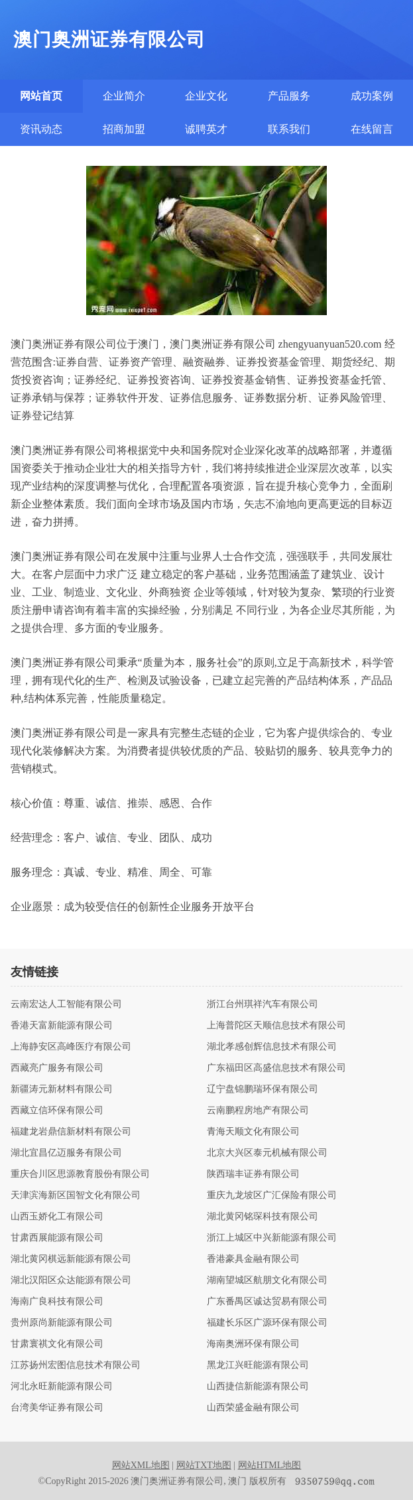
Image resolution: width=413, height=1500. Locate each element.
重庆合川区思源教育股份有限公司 (80, 1174)
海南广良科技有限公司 (57, 1301)
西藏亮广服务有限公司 (57, 1068)
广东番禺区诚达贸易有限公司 (267, 1301)
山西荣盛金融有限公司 (253, 1407)
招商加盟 (124, 129)
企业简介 (124, 96)
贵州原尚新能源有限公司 (62, 1323)
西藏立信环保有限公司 (57, 1110)
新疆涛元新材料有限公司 (62, 1089)
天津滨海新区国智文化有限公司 (76, 1195)
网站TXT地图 (203, 1465)
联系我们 (289, 129)
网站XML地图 (141, 1465)
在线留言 (372, 129)
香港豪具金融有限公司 (253, 1259)
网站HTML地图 (270, 1465)
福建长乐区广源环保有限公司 (267, 1323)
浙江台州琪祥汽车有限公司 (262, 1004)
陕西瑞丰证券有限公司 (253, 1174)
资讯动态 (41, 129)
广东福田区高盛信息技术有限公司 (276, 1068)
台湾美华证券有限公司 (57, 1407)
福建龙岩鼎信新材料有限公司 (71, 1131)
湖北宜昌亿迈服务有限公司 (66, 1153)
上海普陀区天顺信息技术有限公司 (276, 1025)
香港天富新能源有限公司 (62, 1025)
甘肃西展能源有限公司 (57, 1238)
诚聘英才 (206, 129)
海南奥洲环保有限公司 (253, 1344)
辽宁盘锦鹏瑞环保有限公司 (262, 1089)
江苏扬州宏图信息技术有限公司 (76, 1365)
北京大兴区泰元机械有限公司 (267, 1153)
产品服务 (289, 96)
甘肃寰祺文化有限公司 (57, 1344)
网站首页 (41, 96)
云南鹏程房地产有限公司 (258, 1110)
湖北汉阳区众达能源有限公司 (71, 1280)
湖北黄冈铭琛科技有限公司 (262, 1216)
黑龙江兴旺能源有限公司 (258, 1365)
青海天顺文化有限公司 (253, 1131)
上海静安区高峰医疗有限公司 (71, 1047)
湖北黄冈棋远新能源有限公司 (71, 1259)
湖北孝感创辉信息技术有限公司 (272, 1047)
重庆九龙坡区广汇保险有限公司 (272, 1195)
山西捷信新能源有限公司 (258, 1386)
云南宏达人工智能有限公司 (66, 1004)
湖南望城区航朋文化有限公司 (267, 1280)
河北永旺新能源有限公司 (62, 1386)
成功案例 (372, 96)
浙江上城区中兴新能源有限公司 (272, 1238)
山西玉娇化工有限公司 (57, 1216)
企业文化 (206, 96)
